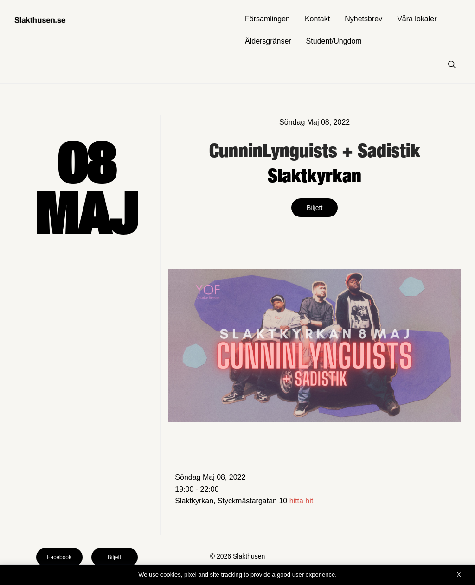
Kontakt (317, 19)
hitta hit (301, 501)
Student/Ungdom (334, 41)
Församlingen (267, 19)
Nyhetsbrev (363, 19)
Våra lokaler (416, 19)
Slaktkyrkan (314, 175)
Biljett (314, 207)
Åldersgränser (268, 41)
